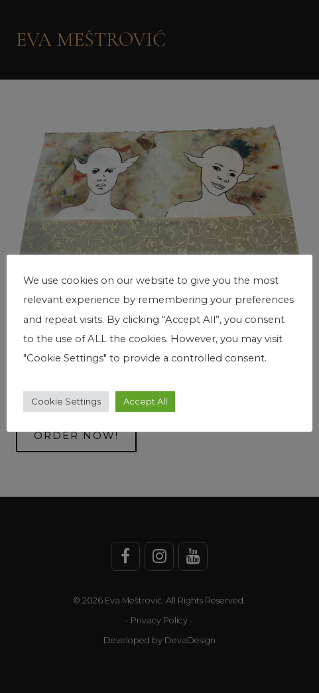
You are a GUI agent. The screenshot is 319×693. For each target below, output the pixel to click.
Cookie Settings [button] (66, 401)
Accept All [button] (145, 401)
